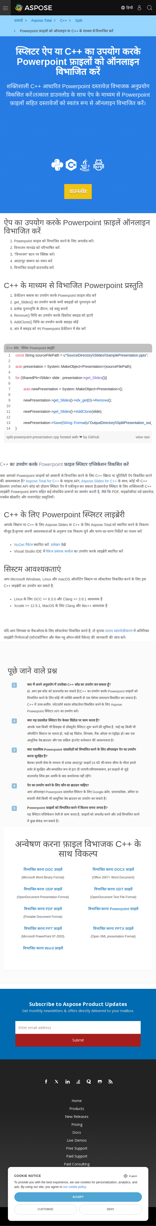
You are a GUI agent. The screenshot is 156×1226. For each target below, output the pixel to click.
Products (76, 1108)
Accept (77, 1196)
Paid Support (76, 1155)
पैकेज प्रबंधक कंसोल (59, 551)
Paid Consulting (77, 1163)
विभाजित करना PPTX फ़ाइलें (113, 928)
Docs (76, 1132)
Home (77, 1100)
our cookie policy (74, 1187)
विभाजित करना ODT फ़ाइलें (113, 889)
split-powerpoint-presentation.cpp (33, 437)
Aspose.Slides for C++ (99, 481)
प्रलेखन (55, 545)
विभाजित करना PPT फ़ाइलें (43, 928)
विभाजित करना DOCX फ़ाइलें (113, 869)
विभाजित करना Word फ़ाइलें (43, 948)
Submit (78, 1039)
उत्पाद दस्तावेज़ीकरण (118, 631)
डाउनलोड (78, 191)
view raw (143, 437)
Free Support (76, 1147)
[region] (78, 391)
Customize (45, 1209)
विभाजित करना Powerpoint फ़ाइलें (113, 909)
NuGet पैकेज (23, 545)
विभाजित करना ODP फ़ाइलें (43, 889)
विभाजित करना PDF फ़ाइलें (43, 909)
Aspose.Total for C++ (42, 481)
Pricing (76, 1124)
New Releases (76, 1116)
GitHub (93, 437)
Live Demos (77, 1140)
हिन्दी (127, 7)
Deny (110, 1209)
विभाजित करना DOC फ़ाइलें (43, 869)
